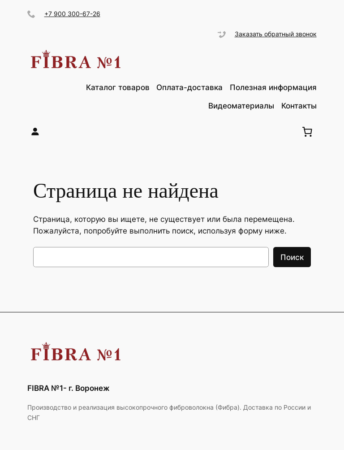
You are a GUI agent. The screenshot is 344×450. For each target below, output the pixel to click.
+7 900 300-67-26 (72, 13)
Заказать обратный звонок (276, 34)
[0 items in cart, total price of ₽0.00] (307, 132)
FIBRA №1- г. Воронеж (68, 388)
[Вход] (35, 131)
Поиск (292, 257)
